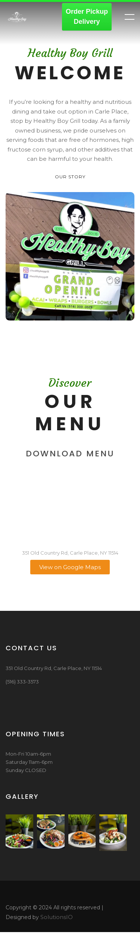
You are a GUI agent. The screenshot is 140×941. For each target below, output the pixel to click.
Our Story (70, 176)
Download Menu (70, 453)
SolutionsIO (56, 917)
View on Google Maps (70, 567)
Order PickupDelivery (87, 16)
